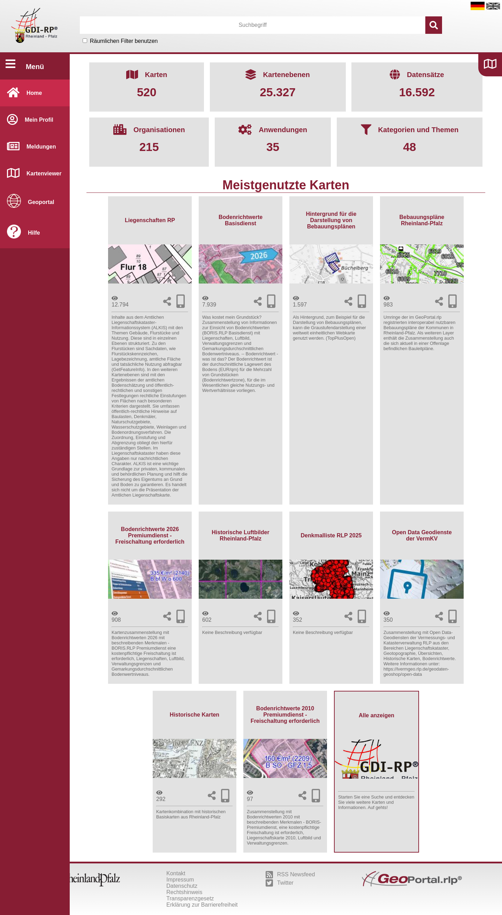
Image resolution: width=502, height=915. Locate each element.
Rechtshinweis (184, 892)
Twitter (280, 883)
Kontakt (175, 873)
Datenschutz (181, 886)
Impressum (180, 880)
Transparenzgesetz (190, 898)
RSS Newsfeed (290, 874)
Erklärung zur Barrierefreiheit (202, 905)
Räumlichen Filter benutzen (124, 41)
